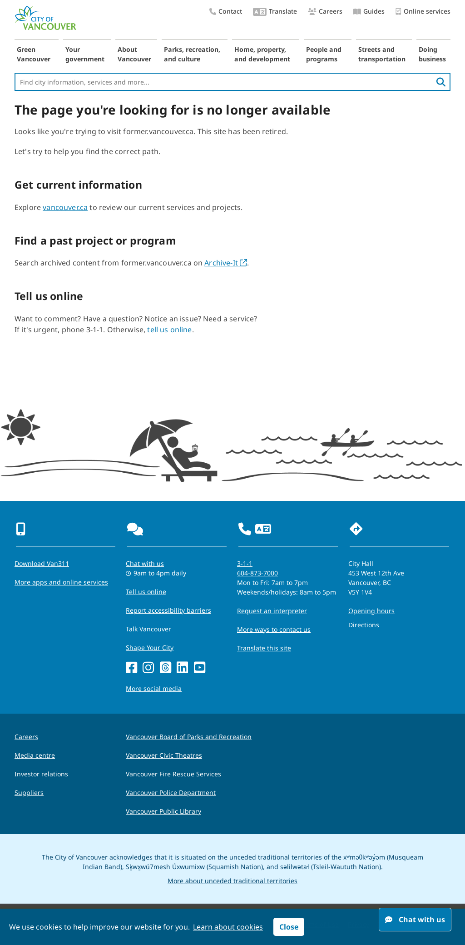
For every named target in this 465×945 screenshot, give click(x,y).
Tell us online (146, 591)
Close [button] (288, 927)
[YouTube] (199, 668)
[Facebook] (131, 668)
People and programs (323, 54)
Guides (369, 11)
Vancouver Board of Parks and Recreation (189, 736)
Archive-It (225, 263)
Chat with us (415, 920)
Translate (275, 12)
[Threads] (165, 668)
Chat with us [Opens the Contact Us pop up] (145, 563)
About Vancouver (134, 54)
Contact (225, 11)
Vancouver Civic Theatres (164, 755)
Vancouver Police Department (171, 792)
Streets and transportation (382, 54)
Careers (325, 11)
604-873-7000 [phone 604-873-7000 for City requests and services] (257, 573)
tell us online (169, 330)
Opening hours (371, 610)
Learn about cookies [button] (228, 927)
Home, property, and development (262, 54)
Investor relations (41, 774)
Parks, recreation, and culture (192, 54)
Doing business (432, 54)
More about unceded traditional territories (232, 880)
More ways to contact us (274, 629)
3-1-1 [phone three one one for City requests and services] (244, 563)
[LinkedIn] (182, 668)
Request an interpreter (272, 610)
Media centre (35, 755)
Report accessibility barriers (168, 610)
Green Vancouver (33, 54)
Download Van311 (42, 563)
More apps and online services (61, 582)
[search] (441, 82)
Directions (363, 624)
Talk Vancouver (148, 629)
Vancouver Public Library (163, 811)
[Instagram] (148, 668)
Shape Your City (149, 647)
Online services (423, 11)
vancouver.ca (65, 207)
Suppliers (29, 792)
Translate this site (264, 648)
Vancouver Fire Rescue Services (173, 774)
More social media (154, 688)
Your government (84, 54)
